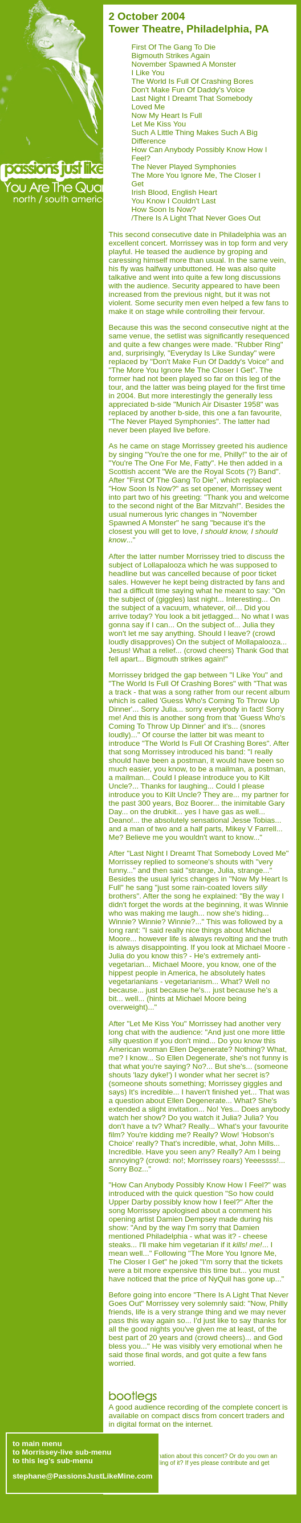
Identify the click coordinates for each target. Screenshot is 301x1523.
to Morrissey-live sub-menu (62, 1443)
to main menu (37, 1435)
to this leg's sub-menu (53, 1452)
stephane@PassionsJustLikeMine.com (83, 1467)
